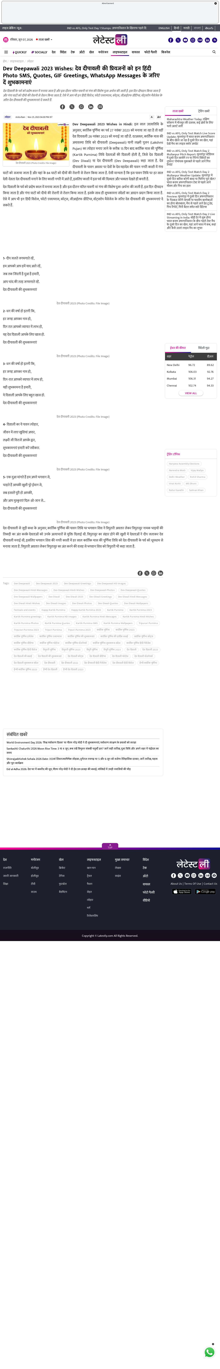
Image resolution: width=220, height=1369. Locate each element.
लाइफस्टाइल (120, 52)
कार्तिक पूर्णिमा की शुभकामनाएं (81, 636)
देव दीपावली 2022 (69, 663)
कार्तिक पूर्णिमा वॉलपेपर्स (76, 643)
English (164, 28)
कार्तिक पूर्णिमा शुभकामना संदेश (107, 643)
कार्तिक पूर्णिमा (103, 630)
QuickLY (20, 52)
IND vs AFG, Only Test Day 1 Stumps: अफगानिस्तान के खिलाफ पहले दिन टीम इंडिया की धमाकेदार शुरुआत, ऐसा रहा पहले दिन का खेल (142, 28)
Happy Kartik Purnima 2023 (86, 610)
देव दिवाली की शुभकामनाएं (50, 656)
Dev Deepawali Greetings (77, 584)
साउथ (34, 892)
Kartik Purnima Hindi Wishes (138, 617)
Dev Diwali (54, 597)
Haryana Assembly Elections (184, 464)
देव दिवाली (131, 650)
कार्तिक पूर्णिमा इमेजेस (23, 636)
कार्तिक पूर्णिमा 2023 (125, 630)
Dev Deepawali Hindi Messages (30, 590)
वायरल (136, 52)
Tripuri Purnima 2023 (79, 630)
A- (152, 117)
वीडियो (146, 901)
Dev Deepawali (22, 584)
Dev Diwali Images (56, 603)
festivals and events (24, 610)
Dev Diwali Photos (82, 603)
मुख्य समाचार (122, 860)
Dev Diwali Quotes (108, 603)
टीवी (33, 884)
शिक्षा (5, 884)
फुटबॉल (63, 884)
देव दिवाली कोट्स (75, 656)
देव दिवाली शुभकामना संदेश (26, 663)
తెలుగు (209, 28)
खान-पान (91, 868)
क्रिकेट (62, 868)
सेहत (89, 892)
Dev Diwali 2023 (74, 597)
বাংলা (197, 28)
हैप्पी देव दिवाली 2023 (73, 670)
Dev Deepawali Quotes (133, 590)
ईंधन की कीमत (178, 348)
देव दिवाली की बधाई (23, 656)
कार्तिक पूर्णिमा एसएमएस (50, 636)
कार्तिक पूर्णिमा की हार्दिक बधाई (114, 636)
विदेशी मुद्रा (203, 348)
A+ (159, 117)
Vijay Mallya (197, 470)
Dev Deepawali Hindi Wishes (69, 590)
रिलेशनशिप (92, 916)
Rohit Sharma (197, 477)
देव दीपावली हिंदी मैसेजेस (95, 663)
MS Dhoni (191, 484)
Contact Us (210, 883)
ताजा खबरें (44, 39)
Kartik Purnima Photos (26, 623)
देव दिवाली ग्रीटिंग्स (98, 656)
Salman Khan (196, 490)
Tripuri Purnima (53, 630)
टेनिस (62, 876)
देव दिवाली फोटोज (120, 656)
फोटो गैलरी (150, 52)
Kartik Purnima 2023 (141, 610)
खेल (91, 52)
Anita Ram (20, 117)
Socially (39, 52)
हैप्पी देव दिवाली (50, 670)
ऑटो (82, 52)
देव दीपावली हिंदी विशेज (123, 663)
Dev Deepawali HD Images (111, 584)
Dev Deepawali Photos (102, 590)
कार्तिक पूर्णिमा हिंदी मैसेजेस (138, 643)
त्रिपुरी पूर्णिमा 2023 (112, 650)
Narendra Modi (177, 470)
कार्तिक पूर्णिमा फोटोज (49, 643)
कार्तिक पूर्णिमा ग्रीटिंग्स (24, 643)
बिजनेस (165, 52)
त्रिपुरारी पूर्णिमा (49, 650)
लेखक (118, 868)
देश (53, 52)
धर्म (88, 908)
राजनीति (7, 868)
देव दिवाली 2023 (150, 650)
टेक (73, 52)
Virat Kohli (175, 484)
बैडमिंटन (63, 892)
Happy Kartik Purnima (53, 610)
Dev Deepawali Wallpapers (28, 597)
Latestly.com (105, 935)
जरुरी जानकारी (10, 876)
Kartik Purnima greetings (27, 617)
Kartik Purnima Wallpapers (118, 623)
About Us (176, 883)
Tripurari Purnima (148, 623)
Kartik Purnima (115, 610)
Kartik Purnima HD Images (62, 617)
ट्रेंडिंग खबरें (204, 111)
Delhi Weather (177, 477)
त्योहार (7, 117)
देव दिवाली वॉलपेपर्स (143, 656)
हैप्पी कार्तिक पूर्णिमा (148, 663)
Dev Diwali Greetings (100, 597)
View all (191, 393)
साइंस (118, 876)
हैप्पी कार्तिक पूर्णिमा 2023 (25, 670)
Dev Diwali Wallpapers (136, 603)
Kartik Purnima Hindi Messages (100, 617)
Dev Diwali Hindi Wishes (27, 603)
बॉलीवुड (35, 868)
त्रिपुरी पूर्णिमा (92, 650)
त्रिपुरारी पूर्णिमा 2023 (71, 650)
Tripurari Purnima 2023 (26, 630)
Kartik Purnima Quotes (57, 623)
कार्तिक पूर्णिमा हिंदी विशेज (25, 650)
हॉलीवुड (35, 876)
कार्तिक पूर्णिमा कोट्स (143, 636)
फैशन (89, 884)
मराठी (186, 28)
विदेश (63, 52)
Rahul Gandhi (176, 490)
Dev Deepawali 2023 (47, 584)
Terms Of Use (192, 883)
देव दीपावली (49, 663)
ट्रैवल (89, 876)
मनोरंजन (103, 52)
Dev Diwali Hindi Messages (132, 597)
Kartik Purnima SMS (87, 623)
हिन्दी (176, 28)
